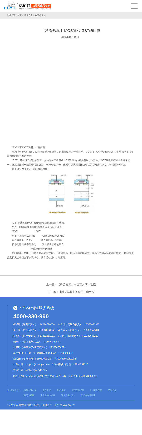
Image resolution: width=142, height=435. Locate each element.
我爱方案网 (29, 395)
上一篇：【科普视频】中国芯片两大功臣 (71, 284)
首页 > (20, 15)
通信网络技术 (67, 395)
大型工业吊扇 (30, 390)
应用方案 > (29, 15)
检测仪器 (61, 390)
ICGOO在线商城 (87, 395)
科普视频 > (40, 15)
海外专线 (47, 390)
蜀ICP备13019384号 (64, 404)
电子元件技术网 (48, 395)
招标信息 (112, 390)
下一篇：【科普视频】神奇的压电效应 (71, 291)
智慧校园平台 (78, 390)
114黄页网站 (96, 390)
